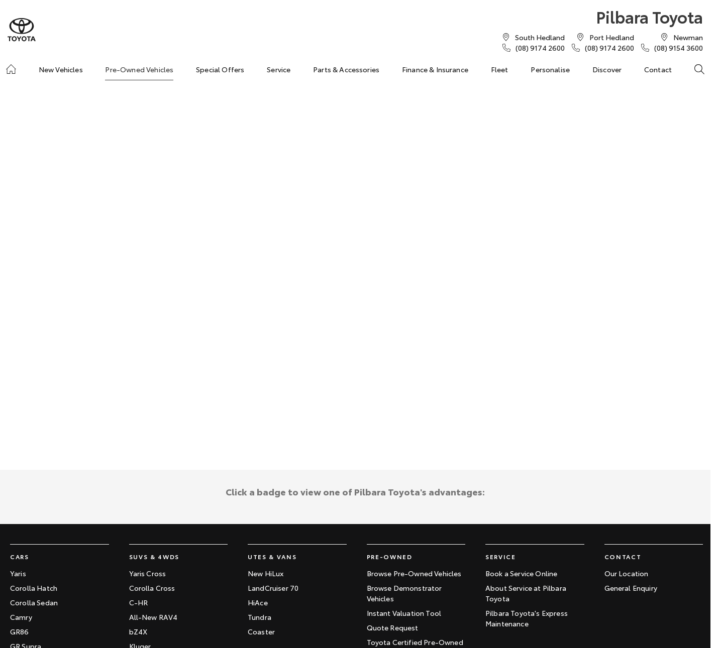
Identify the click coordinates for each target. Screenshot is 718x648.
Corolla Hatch (33, 588)
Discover (607, 69)
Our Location (626, 573)
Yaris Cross (147, 573)
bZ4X (138, 631)
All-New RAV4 (153, 617)
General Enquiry (630, 588)
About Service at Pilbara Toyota (525, 593)
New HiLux (265, 573)
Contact (658, 69)
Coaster (261, 631)
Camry (21, 617)
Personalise (550, 69)
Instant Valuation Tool (404, 613)
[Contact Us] (540, 37)
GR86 (19, 631)
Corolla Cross (152, 588)
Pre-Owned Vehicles (139, 69)
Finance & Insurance (435, 69)
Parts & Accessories (346, 69)
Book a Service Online (521, 573)
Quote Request (393, 627)
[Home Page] (22, 30)
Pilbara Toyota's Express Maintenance (526, 618)
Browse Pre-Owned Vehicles (414, 573)
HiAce (258, 602)
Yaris (18, 573)
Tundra (259, 617)
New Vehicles (61, 69)
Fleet (499, 69)
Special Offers (220, 69)
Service (278, 69)
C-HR (138, 602)
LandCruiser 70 (273, 588)
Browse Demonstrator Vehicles (404, 593)
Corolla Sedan (34, 602)
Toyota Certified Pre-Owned (415, 642)
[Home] (11, 69)
